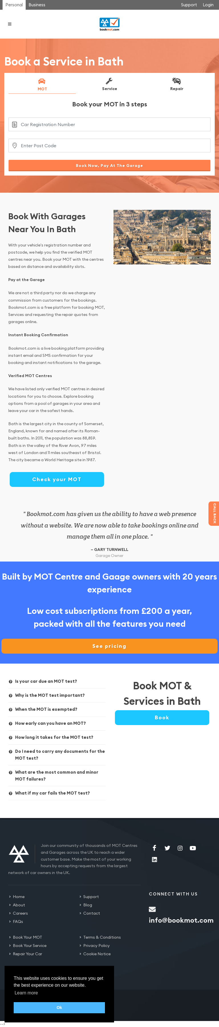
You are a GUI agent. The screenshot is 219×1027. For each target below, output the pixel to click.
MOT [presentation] (42, 84)
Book (162, 717)
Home (19, 896)
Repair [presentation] (176, 84)
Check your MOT (57, 479)
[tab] (42, 85)
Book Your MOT (27, 937)
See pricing (109, 646)
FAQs (18, 921)
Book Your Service (29, 945)
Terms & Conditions (102, 937)
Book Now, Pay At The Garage (109, 165)
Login (208, 4)
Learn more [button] (26, 992)
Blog (87, 904)
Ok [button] (59, 1007)
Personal (14, 4)
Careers (20, 913)
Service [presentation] (109, 84)
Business (37, 4)
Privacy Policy (96, 945)
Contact (91, 913)
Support (189, 4)
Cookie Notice (97, 953)
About (19, 904)
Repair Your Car (27, 953)
